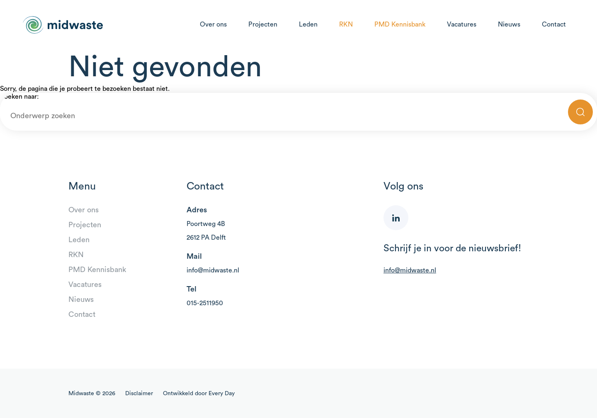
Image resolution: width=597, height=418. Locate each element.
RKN (346, 24)
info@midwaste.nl (213, 270)
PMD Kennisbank (399, 24)
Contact (554, 24)
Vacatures (461, 24)
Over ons (213, 24)
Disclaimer (139, 393)
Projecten (262, 24)
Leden (308, 24)
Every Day (222, 393)
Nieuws (509, 24)
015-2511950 (205, 303)
